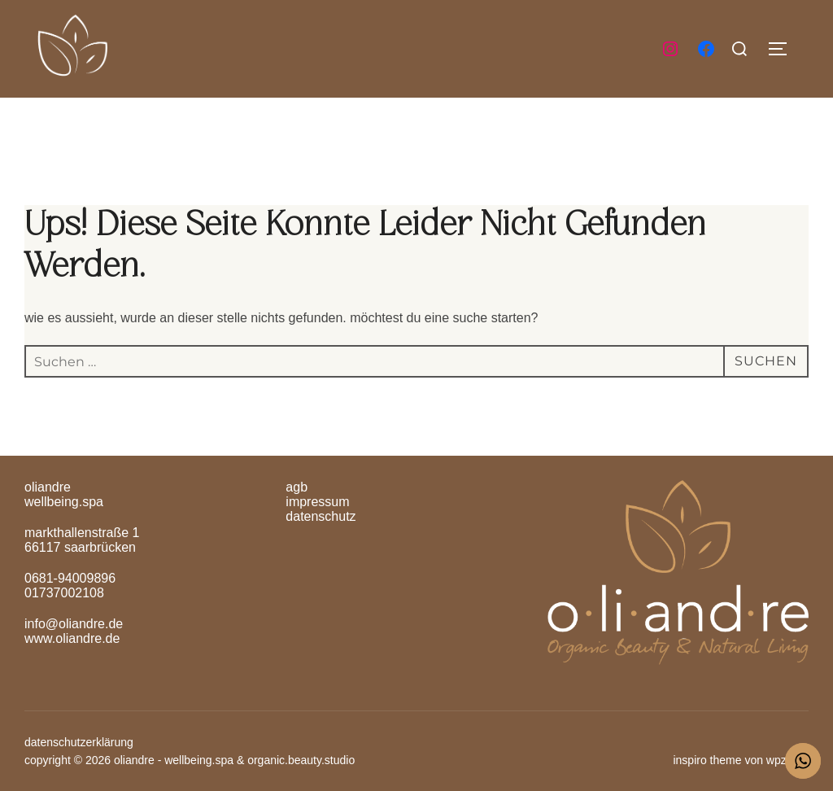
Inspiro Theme (707, 760)
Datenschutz (320, 516)
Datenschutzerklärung (78, 742)
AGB (296, 487)
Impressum (317, 502)
